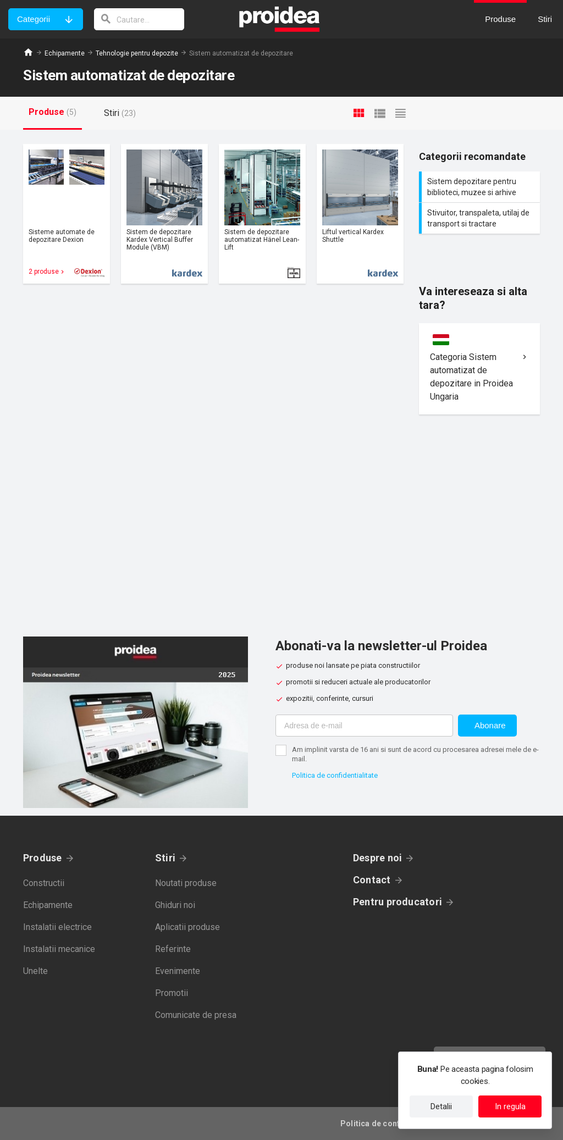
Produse (42, 858)
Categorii (33, 19)
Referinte (173, 949)
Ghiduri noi (175, 905)
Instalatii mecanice (59, 949)
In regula (510, 1106)
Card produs (66, 214)
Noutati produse (186, 883)
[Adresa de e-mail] (364, 726)
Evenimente (177, 971)
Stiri (165, 858)
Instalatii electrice (57, 927)
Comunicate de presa (195, 1015)
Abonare (490, 725)
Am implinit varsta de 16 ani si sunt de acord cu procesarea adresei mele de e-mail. (415, 754)
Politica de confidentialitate (335, 775)
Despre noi (377, 858)
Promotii (171, 993)
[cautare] (139, 19)
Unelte (35, 971)
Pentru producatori (397, 901)
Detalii (441, 1106)
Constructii (43, 883)
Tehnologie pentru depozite (137, 53)
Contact (372, 880)
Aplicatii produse (187, 927)
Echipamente (65, 53)
